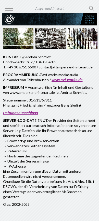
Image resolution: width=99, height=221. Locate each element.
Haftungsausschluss (20, 113)
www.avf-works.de (67, 80)
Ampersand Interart (49, 8)
